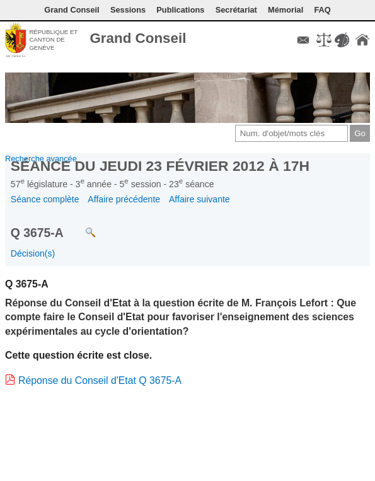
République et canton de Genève (53, 39)
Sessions (128, 9)
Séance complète (45, 199)
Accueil (362, 39)
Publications (180, 9)
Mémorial (285, 9)
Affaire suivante (199, 199)
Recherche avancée (41, 158)
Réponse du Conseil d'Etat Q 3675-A (100, 380)
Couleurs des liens (341, 39)
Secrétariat (236, 9)
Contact (303, 39)
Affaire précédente (124, 199)
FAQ (322, 9)
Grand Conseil (137, 38)
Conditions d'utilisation (324, 39)
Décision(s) (33, 253)
